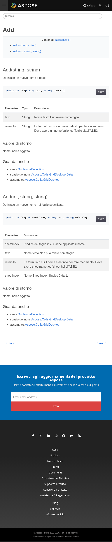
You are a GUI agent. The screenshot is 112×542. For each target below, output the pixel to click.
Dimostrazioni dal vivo (55, 478)
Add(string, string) (24, 45)
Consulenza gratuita (55, 489)
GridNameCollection (31, 169)
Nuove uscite (55, 461)
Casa (55, 449)
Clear (101, 343)
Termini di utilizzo (63, 537)
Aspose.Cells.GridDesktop (42, 179)
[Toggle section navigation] (105, 16)
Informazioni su (55, 514)
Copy (101, 92)
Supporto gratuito (55, 484)
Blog (55, 503)
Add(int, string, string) (27, 51)
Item (10, 343)
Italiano (89, 5)
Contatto (75, 537)
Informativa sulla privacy (44, 537)
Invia (56, 406)
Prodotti (55, 455)
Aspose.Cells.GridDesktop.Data (52, 174)
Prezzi (55, 467)
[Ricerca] (52, 16)
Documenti (55, 472)
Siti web (55, 508)
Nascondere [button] (62, 39)
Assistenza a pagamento (55, 495)
